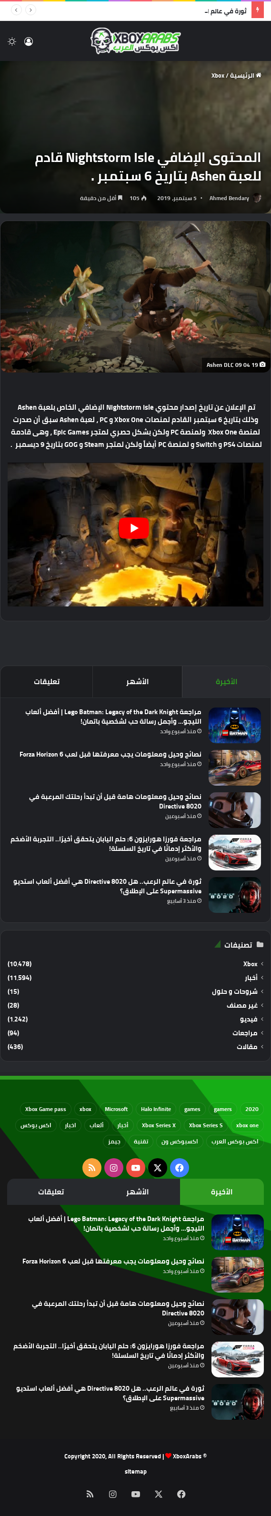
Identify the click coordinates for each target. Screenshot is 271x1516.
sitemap (136, 1471)
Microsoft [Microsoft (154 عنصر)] (116, 1108)
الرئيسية (245, 75)
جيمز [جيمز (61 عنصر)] (114, 1141)
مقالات (247, 1046)
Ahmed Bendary (229, 197)
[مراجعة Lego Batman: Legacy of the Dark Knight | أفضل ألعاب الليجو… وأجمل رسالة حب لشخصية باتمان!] (235, 725)
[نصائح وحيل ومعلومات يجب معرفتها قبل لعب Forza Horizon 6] (235, 768)
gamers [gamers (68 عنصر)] (223, 1108)
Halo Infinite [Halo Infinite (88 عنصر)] (156, 1108)
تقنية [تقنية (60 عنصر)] (141, 1141)
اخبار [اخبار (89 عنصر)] (70, 1125)
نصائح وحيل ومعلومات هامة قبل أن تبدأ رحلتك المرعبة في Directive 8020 (115, 801)
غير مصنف (242, 1005)
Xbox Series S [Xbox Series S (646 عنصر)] (206, 1125)
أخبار (251, 977)
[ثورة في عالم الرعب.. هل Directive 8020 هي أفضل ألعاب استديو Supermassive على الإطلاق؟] (235, 895)
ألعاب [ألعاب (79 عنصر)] (97, 1125)
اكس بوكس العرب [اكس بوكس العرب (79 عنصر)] (235, 1141)
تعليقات (47, 681)
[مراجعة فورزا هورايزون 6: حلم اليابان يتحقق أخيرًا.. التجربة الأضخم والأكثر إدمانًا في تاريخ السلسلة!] (235, 852)
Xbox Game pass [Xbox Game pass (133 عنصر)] (45, 1108)
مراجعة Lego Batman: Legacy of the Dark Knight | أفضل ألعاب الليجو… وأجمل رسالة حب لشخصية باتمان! (113, 717)
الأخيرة (227, 681)
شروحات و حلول (235, 991)
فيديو (249, 1019)
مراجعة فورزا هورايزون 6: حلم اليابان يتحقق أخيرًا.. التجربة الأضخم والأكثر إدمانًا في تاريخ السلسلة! (105, 844)
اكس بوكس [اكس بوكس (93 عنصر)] (35, 1125)
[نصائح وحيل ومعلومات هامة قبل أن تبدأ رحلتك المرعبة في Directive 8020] (235, 810)
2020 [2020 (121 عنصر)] (252, 1108)
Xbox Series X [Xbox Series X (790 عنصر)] (159, 1125)
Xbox (217, 75)
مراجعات (245, 1033)
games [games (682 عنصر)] (192, 1108)
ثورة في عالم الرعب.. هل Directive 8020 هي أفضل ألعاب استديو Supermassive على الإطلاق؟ (107, 886)
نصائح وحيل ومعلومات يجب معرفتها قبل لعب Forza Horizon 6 (110, 754)
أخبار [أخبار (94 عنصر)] (123, 1125)
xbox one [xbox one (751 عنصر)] (247, 1125)
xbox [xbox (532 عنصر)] (85, 1108)
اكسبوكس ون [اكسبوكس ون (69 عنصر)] (179, 1141)
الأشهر (137, 681)
